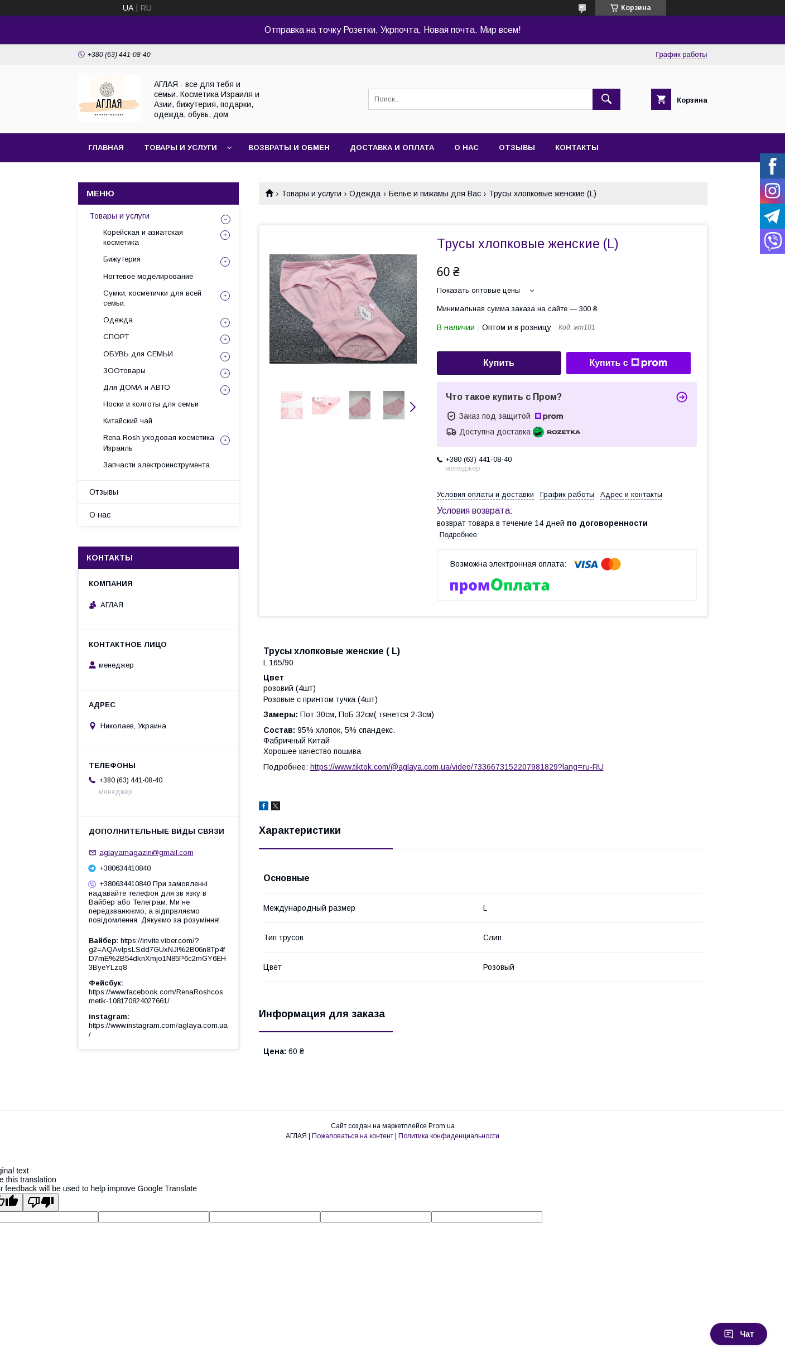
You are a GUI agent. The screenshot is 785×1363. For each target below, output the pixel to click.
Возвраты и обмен (289, 147)
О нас (466, 147)
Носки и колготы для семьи (151, 404)
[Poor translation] (41, 1202)
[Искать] (606, 99)
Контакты (577, 147)
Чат (739, 1334)
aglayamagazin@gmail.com (146, 852)
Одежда (365, 193)
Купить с (628, 363)
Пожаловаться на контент (352, 1136)
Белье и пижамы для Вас (435, 193)
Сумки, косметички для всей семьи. (152, 298)
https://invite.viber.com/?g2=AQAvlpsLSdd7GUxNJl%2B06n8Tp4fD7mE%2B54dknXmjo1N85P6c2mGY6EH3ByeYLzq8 (157, 954)
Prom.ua (441, 1126)
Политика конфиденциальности (448, 1136)
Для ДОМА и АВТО (136, 387)
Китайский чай (127, 421)
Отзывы (517, 147)
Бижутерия (122, 259)
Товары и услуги (180, 147)
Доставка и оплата (392, 147)
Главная (106, 147)
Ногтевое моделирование (148, 276)
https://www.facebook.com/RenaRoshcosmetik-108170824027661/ (156, 996)
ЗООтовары (124, 370)
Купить (498, 363)
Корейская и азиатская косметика (143, 237)
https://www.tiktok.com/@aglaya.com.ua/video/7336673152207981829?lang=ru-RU (457, 766)
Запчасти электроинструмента (156, 465)
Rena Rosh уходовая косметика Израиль (158, 442)
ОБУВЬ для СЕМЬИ (138, 354)
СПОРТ (116, 336)
